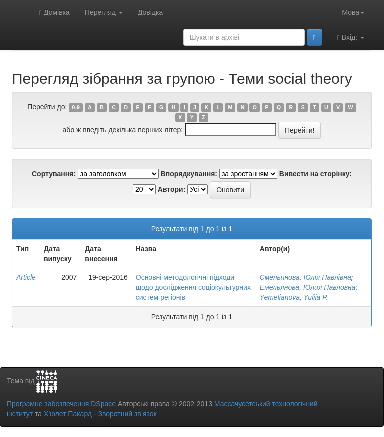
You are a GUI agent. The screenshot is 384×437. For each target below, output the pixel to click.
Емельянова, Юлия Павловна (308, 288)
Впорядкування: (189, 174)
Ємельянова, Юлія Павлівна (306, 278)
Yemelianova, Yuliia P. (294, 298)
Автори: (172, 190)
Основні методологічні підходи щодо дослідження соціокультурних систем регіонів (193, 288)
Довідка (150, 12)
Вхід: (351, 38)
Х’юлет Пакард (68, 414)
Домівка (55, 12)
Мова (353, 12)
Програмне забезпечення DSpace (61, 404)
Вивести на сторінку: (316, 174)
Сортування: (54, 174)
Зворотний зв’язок (127, 414)
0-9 (76, 107)
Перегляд (104, 12)
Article (26, 278)
